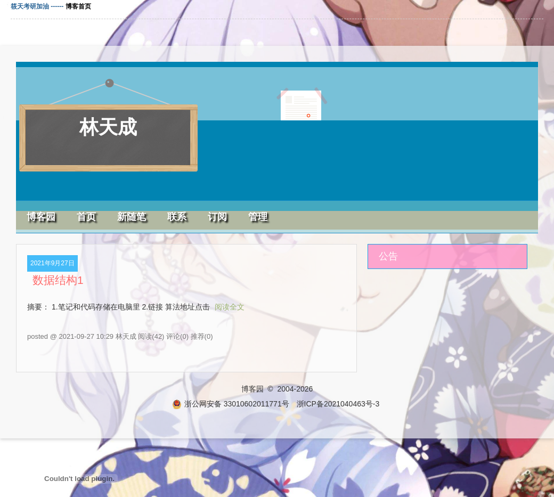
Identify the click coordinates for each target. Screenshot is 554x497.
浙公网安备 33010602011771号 (230, 404)
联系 (176, 216)
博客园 (41, 216)
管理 (257, 216)
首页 (86, 216)
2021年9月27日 (52, 263)
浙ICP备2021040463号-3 (338, 404)
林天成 (108, 127)
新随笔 (131, 216)
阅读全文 (230, 307)
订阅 (217, 216)
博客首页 (78, 6)
